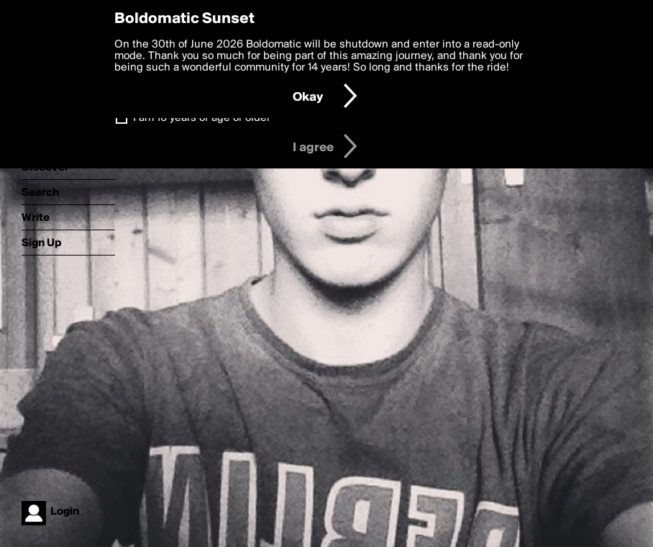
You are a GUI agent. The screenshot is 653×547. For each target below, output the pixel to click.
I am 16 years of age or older (201, 118)
